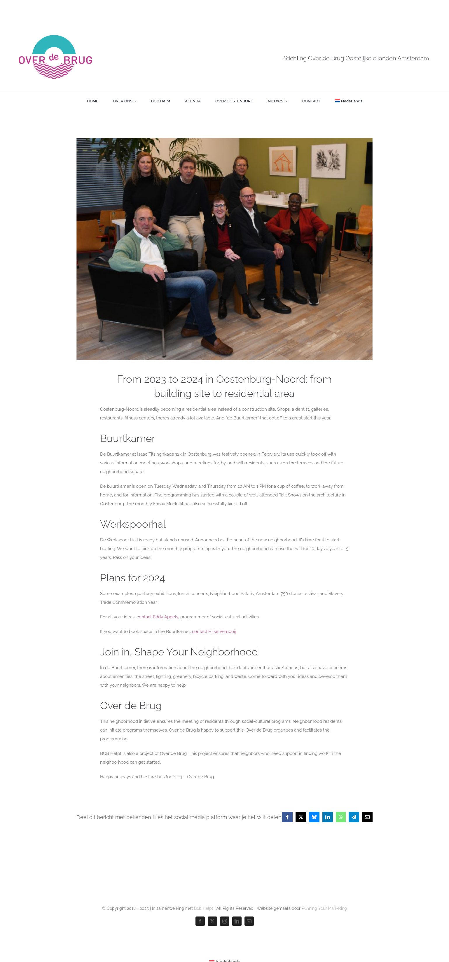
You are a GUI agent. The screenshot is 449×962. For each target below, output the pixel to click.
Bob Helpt (203, 908)
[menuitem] (348, 101)
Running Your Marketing (324, 908)
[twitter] (212, 921)
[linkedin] (237, 921)
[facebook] (200, 921)
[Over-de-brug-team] (224, 249)
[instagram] (224, 921)
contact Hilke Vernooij (214, 631)
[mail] (249, 921)
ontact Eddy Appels (158, 617)
